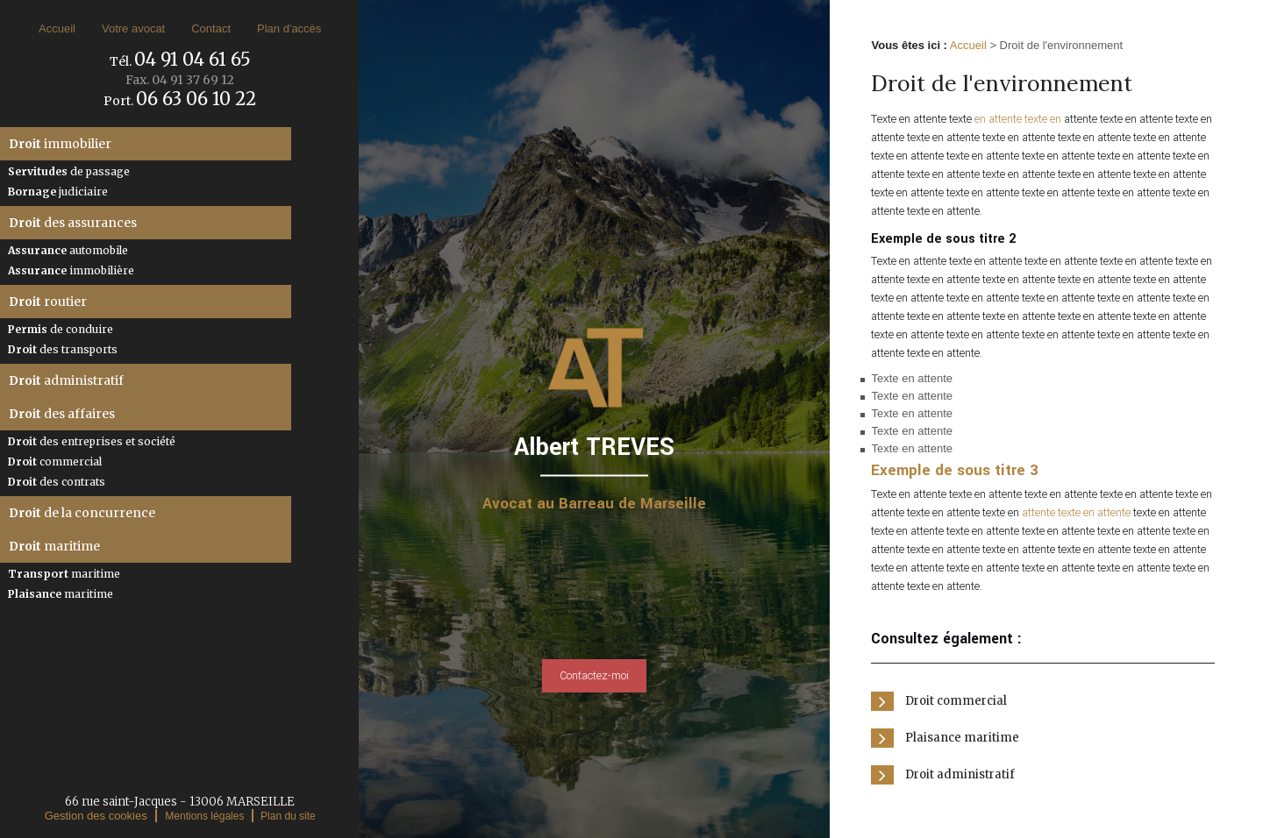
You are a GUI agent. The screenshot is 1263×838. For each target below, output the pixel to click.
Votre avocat (133, 28)
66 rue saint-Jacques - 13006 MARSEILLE (180, 801)
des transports (63, 349)
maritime (54, 546)
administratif (66, 380)
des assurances (73, 223)
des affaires (62, 414)
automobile (68, 250)
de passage (69, 171)
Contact (211, 28)
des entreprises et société (91, 441)
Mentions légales (204, 816)
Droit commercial (956, 700)
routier (48, 301)
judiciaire (58, 191)
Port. (179, 101)
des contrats (56, 481)
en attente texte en (1017, 119)
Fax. (179, 80)
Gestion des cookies (96, 815)
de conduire (60, 329)
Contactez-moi (594, 676)
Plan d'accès (289, 28)
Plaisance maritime (962, 737)
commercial (55, 461)
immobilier (60, 144)
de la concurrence (82, 513)
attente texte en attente (1076, 513)
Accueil (57, 28)
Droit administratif (960, 774)
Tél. (180, 61)
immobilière (71, 270)
